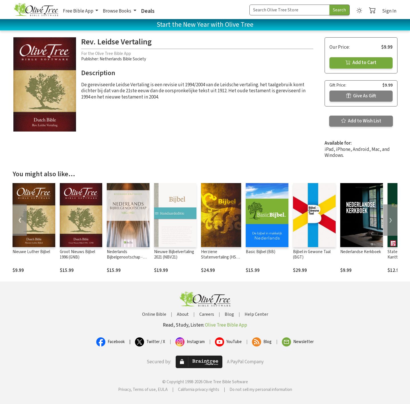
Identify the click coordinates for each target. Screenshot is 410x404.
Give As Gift (361, 96)
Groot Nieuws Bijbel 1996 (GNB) (77, 254)
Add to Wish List (361, 121)
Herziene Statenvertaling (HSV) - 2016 (220, 257)
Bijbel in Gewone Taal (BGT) (312, 254)
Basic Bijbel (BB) (260, 252)
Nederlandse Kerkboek (360, 252)
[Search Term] (289, 10)
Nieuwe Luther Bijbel (31, 252)
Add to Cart (361, 62)
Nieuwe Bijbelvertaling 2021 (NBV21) (174, 254)
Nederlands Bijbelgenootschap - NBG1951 (125, 257)
